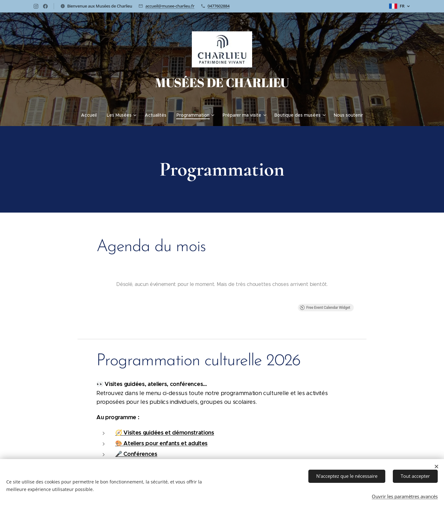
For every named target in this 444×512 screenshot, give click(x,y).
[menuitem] (91, 115)
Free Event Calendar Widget (325, 307)
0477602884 (219, 6)
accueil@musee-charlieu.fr (169, 6)
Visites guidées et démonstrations (168, 432)
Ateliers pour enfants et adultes (165, 443)
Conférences (140, 453)
